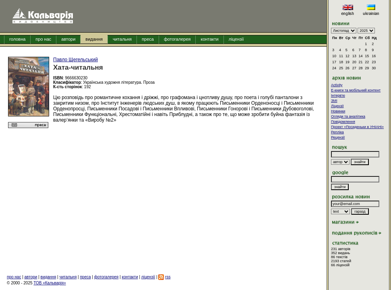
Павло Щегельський (75, 59)
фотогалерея (177, 39)
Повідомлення (343, 122)
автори (68, 39)
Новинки (338, 111)
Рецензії (338, 137)
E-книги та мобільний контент (356, 90)
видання (94, 39)
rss (167, 277)
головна (17, 39)
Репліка (337, 132)
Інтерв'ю (338, 95)
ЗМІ (334, 101)
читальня (122, 39)
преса (148, 39)
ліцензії (236, 39)
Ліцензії (337, 106)
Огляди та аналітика (348, 116)
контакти (209, 39)
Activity (337, 85)
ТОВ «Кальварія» (49, 283)
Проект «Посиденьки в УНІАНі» (357, 127)
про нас (43, 39)
